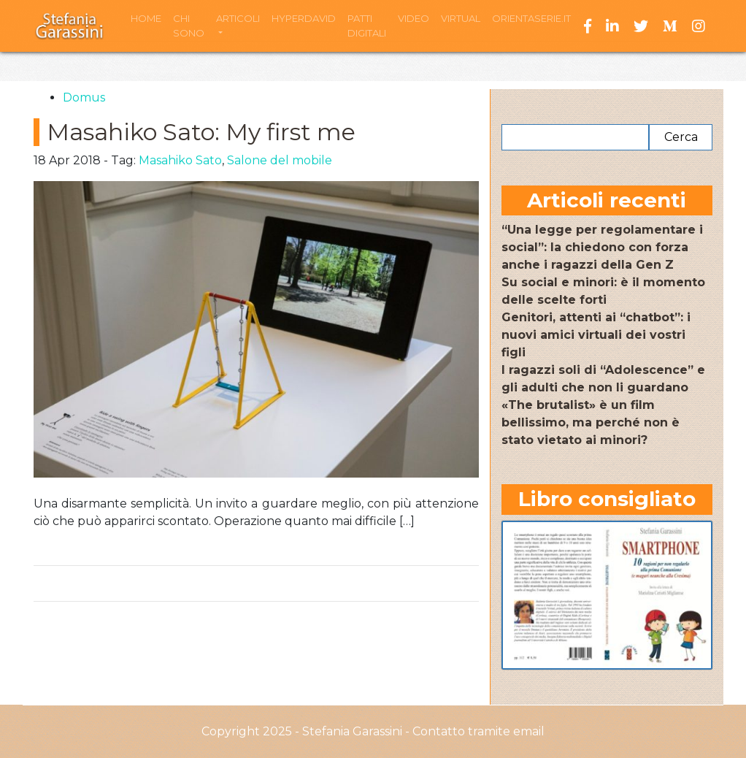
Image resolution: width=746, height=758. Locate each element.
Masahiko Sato (180, 160)
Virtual (460, 18)
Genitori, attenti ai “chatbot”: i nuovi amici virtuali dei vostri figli (596, 334)
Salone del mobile (279, 160)
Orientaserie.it (531, 18)
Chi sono (188, 25)
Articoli (238, 18)
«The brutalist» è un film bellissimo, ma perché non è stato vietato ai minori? (590, 422)
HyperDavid (304, 18)
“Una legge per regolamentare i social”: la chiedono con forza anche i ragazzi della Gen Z (602, 247)
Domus (84, 97)
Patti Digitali (366, 25)
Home (146, 18)
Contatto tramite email (478, 731)
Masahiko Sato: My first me (201, 132)
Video (413, 18)
